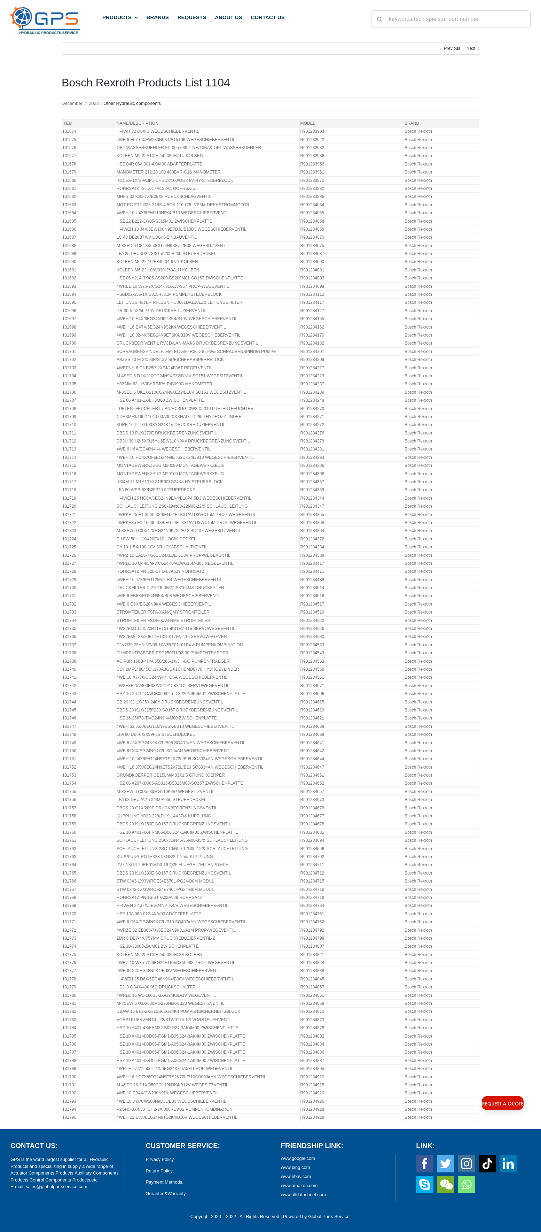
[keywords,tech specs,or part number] (451, 19)
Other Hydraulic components (132, 103)
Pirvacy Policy (160, 1159)
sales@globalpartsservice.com (56, 1186)
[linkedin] (508, 1163)
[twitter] (445, 1163)
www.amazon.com (299, 1185)
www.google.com (298, 1158)
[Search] (380, 19)
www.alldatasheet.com (303, 1194)
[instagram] (466, 1163)
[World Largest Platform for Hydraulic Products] (45, 9)
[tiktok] (487, 1163)
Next (470, 48)
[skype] (424, 1184)
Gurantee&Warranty (166, 1193)
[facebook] (424, 1163)
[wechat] (445, 1184)
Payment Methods (164, 1182)
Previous (452, 48)
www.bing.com (295, 1167)
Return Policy (159, 1170)
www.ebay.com (296, 1176)
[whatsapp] (466, 1184)
